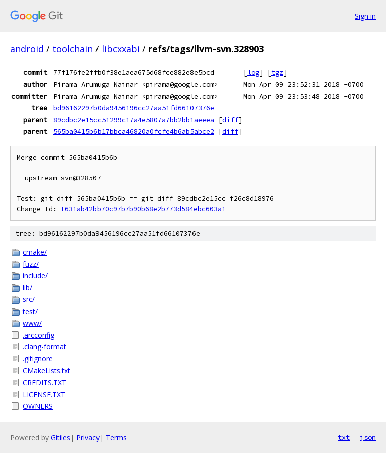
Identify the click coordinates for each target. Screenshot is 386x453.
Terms (116, 437)
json (368, 437)
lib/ (27, 287)
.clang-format (44, 346)
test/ (30, 311)
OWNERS (38, 406)
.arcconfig (38, 335)
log (253, 72)
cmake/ (35, 252)
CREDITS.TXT (44, 382)
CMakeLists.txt (46, 370)
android (27, 49)
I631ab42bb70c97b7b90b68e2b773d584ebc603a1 (143, 209)
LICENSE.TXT (44, 394)
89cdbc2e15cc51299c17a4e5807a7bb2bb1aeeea (133, 119)
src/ (29, 299)
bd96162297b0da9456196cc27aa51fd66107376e (133, 107)
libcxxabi (121, 49)
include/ (35, 275)
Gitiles (60, 437)
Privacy (88, 437)
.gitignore (38, 358)
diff (230, 119)
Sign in (365, 16)
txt (344, 437)
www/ (32, 323)
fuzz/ (31, 264)
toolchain (72, 49)
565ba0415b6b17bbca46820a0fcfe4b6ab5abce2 (133, 131)
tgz (277, 72)
